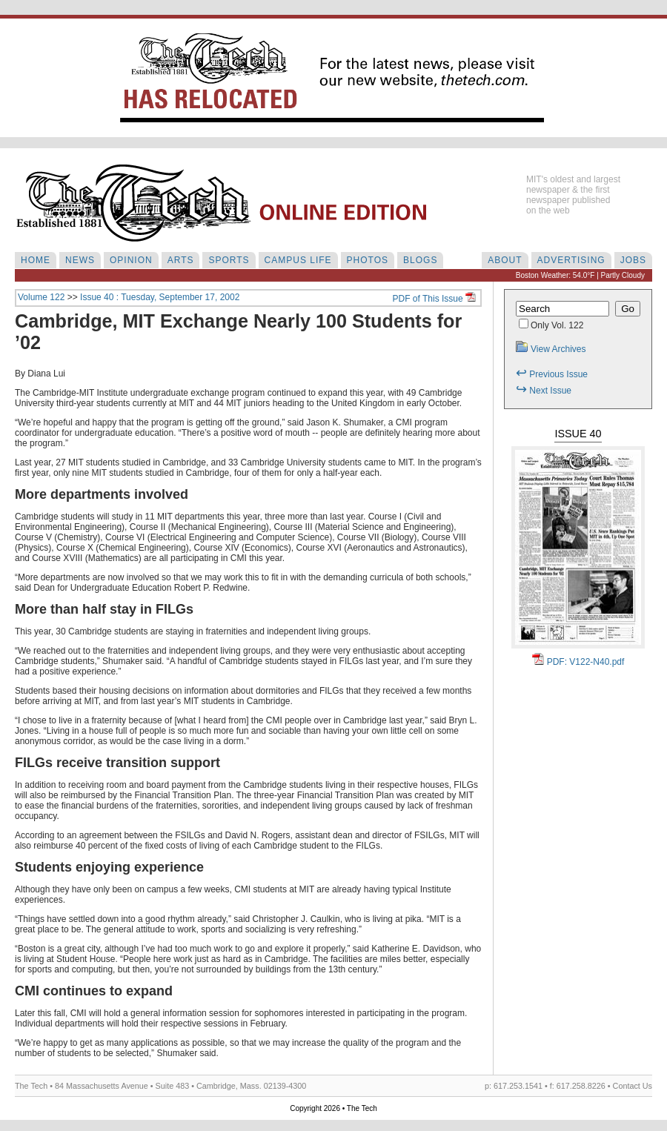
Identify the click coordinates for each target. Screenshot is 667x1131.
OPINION (131, 260)
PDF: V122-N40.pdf (578, 662)
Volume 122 (41, 297)
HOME (35, 260)
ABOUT (505, 260)
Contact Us (632, 1085)
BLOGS (420, 260)
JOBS (633, 260)
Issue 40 (577, 434)
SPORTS (228, 260)
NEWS (80, 260)
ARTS (180, 260)
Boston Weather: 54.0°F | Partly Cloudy (580, 275)
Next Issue (543, 390)
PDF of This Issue (434, 298)
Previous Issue (552, 374)
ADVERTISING (571, 260)
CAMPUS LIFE (298, 260)
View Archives (550, 349)
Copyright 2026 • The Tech (333, 1108)
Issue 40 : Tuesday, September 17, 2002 (159, 297)
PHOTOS (367, 260)
